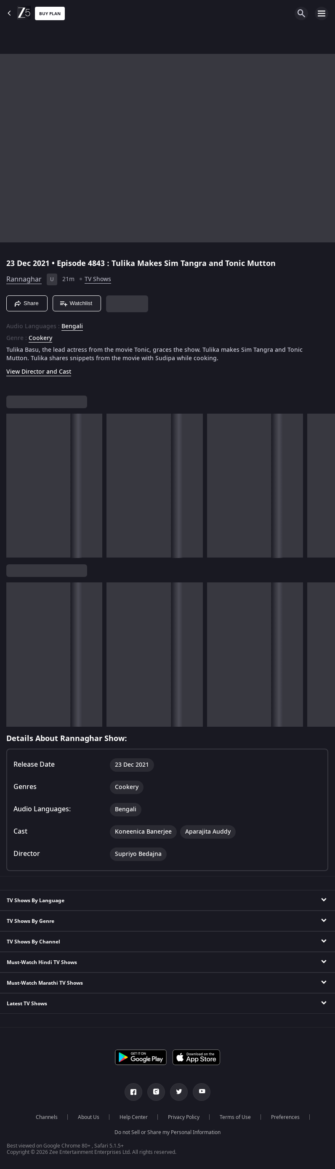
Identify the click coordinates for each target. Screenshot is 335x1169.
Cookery (40, 338)
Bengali (72, 326)
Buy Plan (50, 14)
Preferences (285, 1117)
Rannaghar (24, 279)
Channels (47, 1117)
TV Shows (98, 279)
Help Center (134, 1117)
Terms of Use (235, 1117)
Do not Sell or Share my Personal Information (167, 1132)
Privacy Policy (183, 1117)
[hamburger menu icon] (321, 13)
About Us (88, 1117)
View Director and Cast (38, 371)
